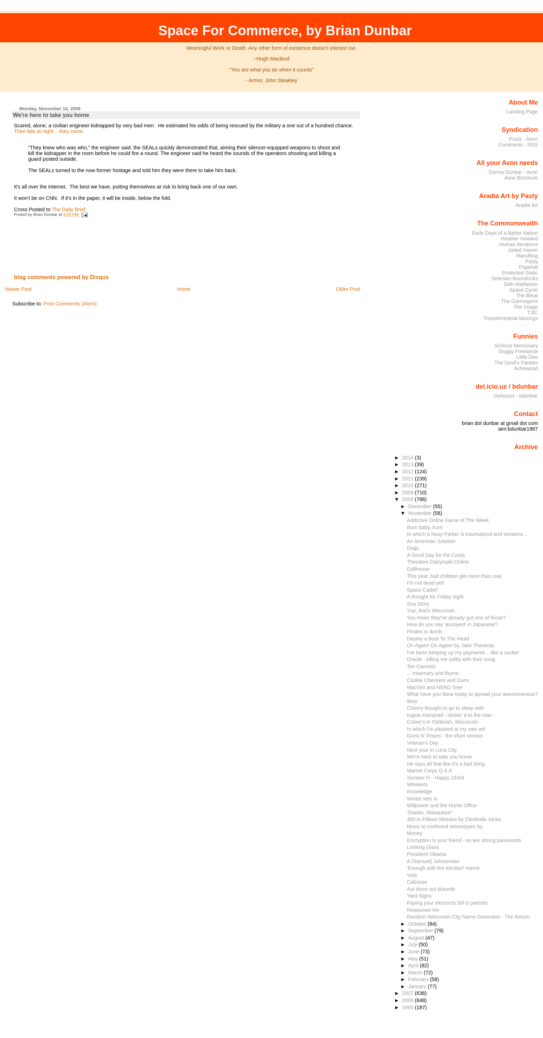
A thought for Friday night (435, 597)
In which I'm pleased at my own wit (446, 729)
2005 (408, 1007)
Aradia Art (527, 205)
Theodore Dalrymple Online (438, 562)
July (413, 944)
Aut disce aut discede (431, 889)
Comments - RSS (518, 145)
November (420, 513)
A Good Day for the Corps (436, 555)
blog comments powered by (61, 277)
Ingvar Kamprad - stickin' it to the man (449, 715)
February (419, 979)
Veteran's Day (422, 743)
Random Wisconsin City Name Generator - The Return (468, 917)
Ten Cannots (421, 666)
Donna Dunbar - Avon (513, 172)
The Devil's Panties (516, 363)
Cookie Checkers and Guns (438, 680)
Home (184, 289)
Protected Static (520, 273)
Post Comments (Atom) (70, 304)
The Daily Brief (68, 209)
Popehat (528, 267)
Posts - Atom (523, 139)
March (416, 972)
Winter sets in (422, 799)
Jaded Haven (523, 250)
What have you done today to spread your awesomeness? (472, 694)
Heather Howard (519, 238)
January (418, 986)
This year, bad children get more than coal (454, 576)
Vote (412, 875)
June (414, 951)
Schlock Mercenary (516, 345)
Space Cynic (523, 290)
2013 (408, 464)
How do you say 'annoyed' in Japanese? (452, 624)
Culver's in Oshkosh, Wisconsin (442, 722)
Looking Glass (423, 847)
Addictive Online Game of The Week (448, 520)
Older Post (348, 289)
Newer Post (18, 289)
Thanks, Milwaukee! (429, 812)
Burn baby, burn (425, 527)
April (414, 965)
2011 (408, 478)
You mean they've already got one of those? (456, 618)
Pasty (531, 261)
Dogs (413, 548)
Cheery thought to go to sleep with (445, 708)
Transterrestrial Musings (510, 318)
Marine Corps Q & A (429, 770)
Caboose (417, 882)
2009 (408, 492)
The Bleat (527, 295)
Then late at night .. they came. (49, 131)
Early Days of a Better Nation (505, 233)
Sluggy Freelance (518, 351)
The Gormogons (519, 301)
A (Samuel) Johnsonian (433, 861)
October (418, 924)
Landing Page (522, 112)
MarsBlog (527, 256)
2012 (408, 471)
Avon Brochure (521, 178)
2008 (408, 499)
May (413, 959)
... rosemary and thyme (433, 673)
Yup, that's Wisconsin (431, 610)
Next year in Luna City (432, 750)
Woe (412, 701)
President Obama (426, 854)
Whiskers (417, 784)
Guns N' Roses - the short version (445, 736)
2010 (408, 485)
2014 (408, 458)
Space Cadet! (422, 590)
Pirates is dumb (424, 631)
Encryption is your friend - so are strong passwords (464, 840)
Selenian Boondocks (514, 278)
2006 (408, 1000)
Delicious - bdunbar (516, 396)
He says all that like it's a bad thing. (446, 764)
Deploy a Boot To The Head (438, 639)
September (421, 930)
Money (414, 833)
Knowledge (419, 791)
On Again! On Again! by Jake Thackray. (451, 645)
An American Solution (431, 541)
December (420, 506)
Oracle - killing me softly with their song (451, 659)
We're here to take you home (51, 115)
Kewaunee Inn (423, 910)
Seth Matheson (521, 284)
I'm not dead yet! (425, 583)
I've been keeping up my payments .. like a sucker (463, 652)
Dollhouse (418, 569)
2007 (408, 993)
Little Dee (527, 357)
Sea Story (418, 604)
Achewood (526, 368)
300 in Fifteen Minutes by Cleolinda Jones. (454, 819)
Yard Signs (419, 896)
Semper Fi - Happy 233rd (435, 778)
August (417, 938)
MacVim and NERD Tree (434, 687)
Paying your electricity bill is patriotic (447, 903)
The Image (525, 307)
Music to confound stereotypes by (445, 826)
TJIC (532, 312)
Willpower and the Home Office (442, 805)
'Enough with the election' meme (443, 868)
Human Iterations (518, 244)
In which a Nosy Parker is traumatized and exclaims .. (467, 534)
